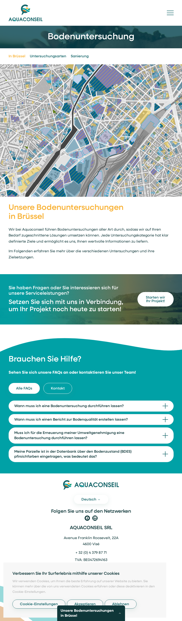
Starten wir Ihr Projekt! (155, 299)
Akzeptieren (85, 604)
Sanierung (80, 56)
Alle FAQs (24, 388)
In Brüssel (17, 56)
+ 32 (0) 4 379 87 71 (91, 553)
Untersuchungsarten (48, 56)
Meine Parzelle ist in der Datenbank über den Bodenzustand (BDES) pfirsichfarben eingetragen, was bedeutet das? (73, 454)
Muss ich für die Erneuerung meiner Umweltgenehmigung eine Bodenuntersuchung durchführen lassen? (69, 435)
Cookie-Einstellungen (39, 604)
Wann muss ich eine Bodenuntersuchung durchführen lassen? (69, 406)
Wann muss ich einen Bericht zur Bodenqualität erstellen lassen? (71, 420)
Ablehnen (120, 604)
